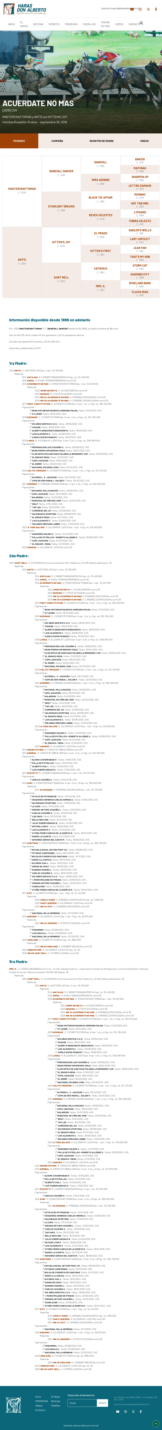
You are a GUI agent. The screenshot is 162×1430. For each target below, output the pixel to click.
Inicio (5, 30)
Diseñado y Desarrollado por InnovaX (81, 1425)
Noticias (55, 1401)
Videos (39, 1405)
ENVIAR (102, 1403)
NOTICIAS (38, 24)
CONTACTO (134, 24)
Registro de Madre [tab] (102, 140)
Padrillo (14, 30)
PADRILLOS (89, 24)
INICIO (11, 24)
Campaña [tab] (57, 140)
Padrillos (55, 1405)
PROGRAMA (71, 24)
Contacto (40, 1409)
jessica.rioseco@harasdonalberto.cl (117, 8)
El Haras (55, 1396)
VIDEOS (119, 24)
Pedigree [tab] (19, 140)
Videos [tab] (144, 140)
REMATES (54, 24)
